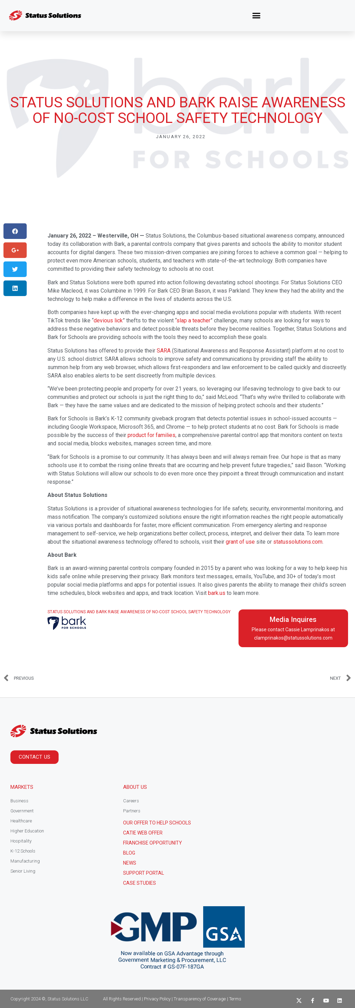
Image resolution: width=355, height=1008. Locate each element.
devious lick (108, 320)
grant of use (240, 541)
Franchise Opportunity (152, 843)
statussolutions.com (297, 541)
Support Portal (143, 873)
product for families (151, 435)
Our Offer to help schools (157, 823)
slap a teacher (193, 320)
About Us (135, 787)
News (129, 863)
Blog (129, 853)
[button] (256, 15)
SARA (164, 350)
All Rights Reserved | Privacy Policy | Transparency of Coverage (164, 998)
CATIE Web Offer (143, 833)
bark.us (216, 593)
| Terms (234, 998)
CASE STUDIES (139, 883)
